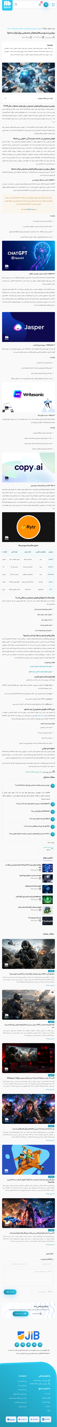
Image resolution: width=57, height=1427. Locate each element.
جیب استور (51, 28)
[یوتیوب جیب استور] (22, 1344)
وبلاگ (44, 28)
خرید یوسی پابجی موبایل (19, 1394)
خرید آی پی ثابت (22, 1385)
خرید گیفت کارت (22, 1381)
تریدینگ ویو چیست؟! (34, 918)
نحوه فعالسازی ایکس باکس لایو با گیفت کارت (28, 897)
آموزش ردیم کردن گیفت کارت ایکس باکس (29, 907)
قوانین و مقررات (46, 1398)
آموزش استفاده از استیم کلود (33, 886)
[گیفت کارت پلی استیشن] (34, 1419)
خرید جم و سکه (22, 1390)
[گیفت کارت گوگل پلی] (22, 1419)
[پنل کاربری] (45, 4)
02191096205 (37, 1313)
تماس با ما (47, 1394)
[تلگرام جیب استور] (34, 1344)
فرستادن (10, 1292)
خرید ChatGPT (30, 209)
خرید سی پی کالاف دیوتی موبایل (17, 1398)
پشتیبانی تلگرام (20, 1313)
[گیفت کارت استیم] (46, 1419)
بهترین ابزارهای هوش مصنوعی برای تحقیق (40, 672)
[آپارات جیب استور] (28, 1344)
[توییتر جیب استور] (17, 1344)
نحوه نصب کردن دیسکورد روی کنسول (30, 875)
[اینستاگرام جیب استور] (40, 1344)
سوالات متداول (46, 1402)
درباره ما (48, 1406)
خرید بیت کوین (22, 1407)
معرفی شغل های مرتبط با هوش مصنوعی (41, 666)
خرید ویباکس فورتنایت (20, 1402)
